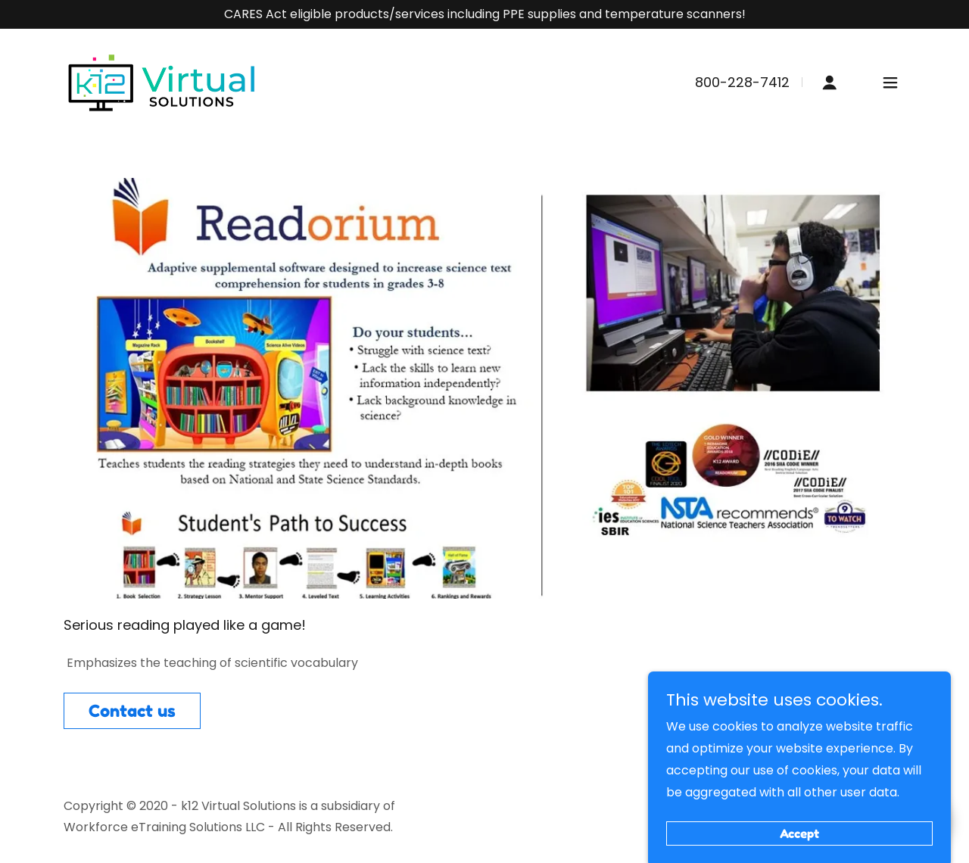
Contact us (132, 711)
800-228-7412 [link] (742, 82)
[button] (830, 82)
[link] (162, 82)
